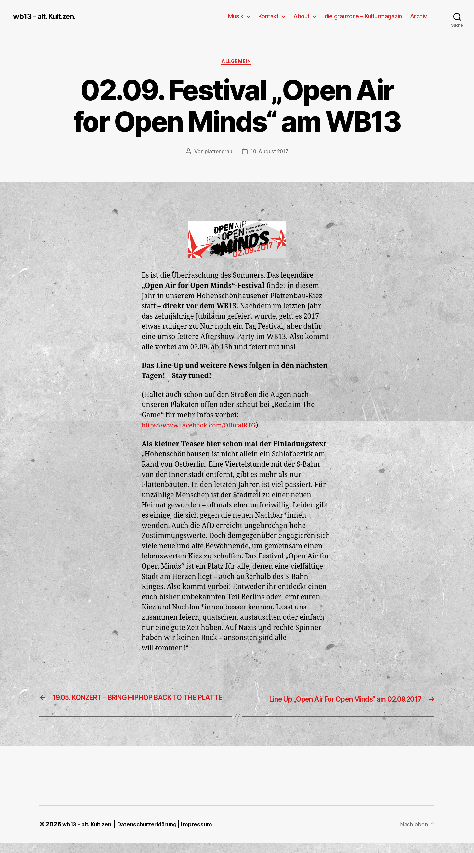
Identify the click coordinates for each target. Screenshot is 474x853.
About (301, 16)
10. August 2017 (270, 152)
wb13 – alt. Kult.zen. (89, 834)
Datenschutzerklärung (153, 834)
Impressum (206, 834)
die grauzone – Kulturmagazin (363, 16)
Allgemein (237, 62)
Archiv (418, 16)
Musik (236, 16)
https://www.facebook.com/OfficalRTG (204, 426)
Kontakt (268, 16)
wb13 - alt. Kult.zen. (47, 16)
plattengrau (217, 152)
